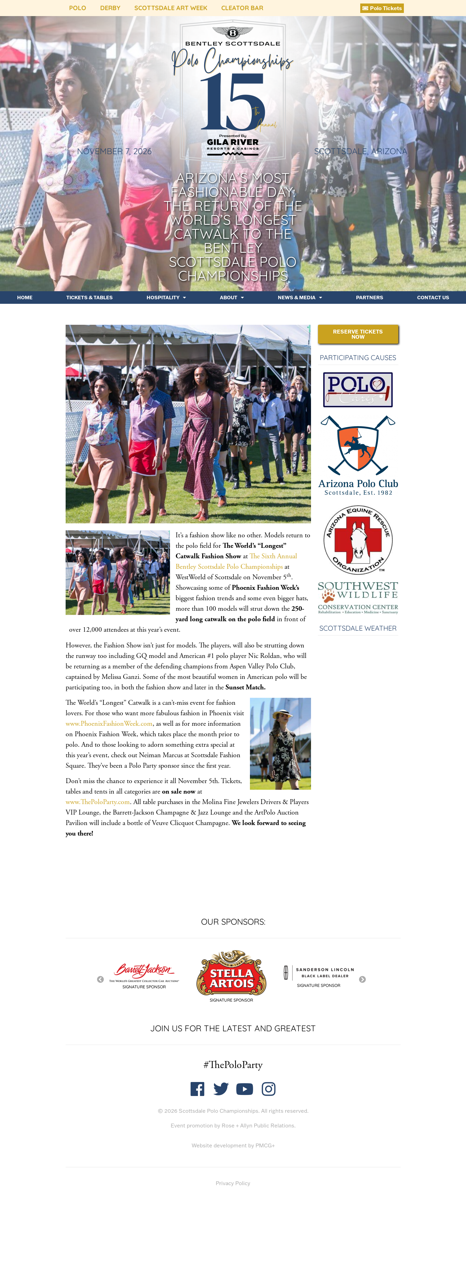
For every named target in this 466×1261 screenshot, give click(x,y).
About (232, 297)
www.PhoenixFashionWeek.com (109, 723)
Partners (369, 297)
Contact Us (433, 297)
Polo (77, 8)
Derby (110, 8)
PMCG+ (265, 1145)
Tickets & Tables (89, 297)
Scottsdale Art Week (170, 8)
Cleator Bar (242, 8)
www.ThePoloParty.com (98, 802)
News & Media (300, 297)
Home (24, 297)
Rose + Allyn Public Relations (258, 1125)
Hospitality (166, 297)
